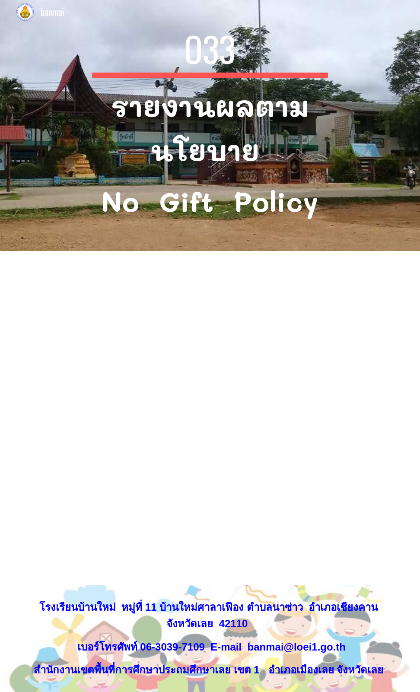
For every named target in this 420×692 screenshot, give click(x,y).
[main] (210, 125)
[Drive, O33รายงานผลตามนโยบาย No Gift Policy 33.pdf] (241, 418)
